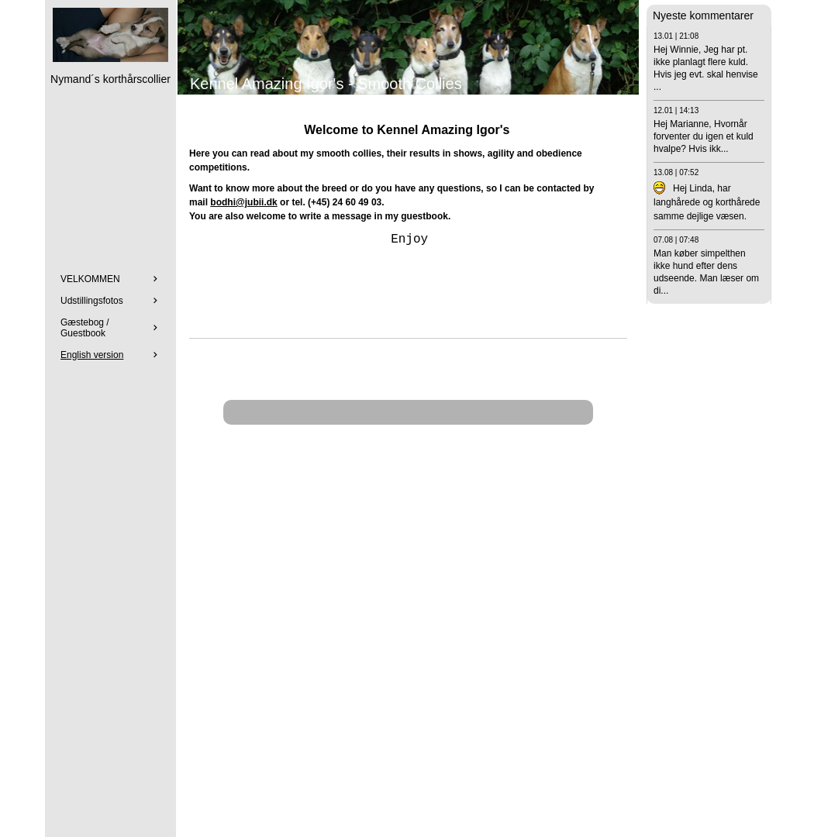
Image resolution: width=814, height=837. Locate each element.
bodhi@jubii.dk (243, 202)
